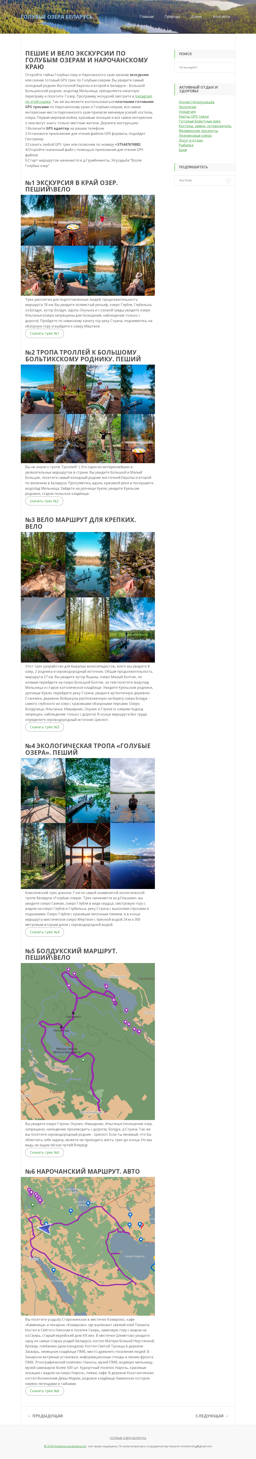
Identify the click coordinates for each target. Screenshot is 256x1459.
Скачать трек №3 (44, 727)
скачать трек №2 (44, 501)
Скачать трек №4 (44, 932)
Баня (183, 149)
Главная (147, 16)
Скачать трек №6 (44, 1390)
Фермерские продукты (198, 130)
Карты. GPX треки (194, 116)
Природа (172, 16)
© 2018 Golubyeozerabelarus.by (65, 1446)
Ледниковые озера (195, 135)
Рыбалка (186, 145)
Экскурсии (187, 106)
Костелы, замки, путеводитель (205, 126)
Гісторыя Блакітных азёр (200, 121)
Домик (196, 16)
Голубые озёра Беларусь (128, 1438)
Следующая (210, 1415)
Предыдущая (47, 1415)
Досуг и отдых (191, 140)
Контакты (221, 16)
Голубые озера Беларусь (57, 16)
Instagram (187, 111)
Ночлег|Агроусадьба (196, 102)
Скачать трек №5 (44, 1152)
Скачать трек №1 (44, 333)
